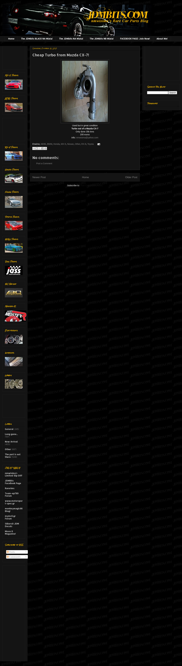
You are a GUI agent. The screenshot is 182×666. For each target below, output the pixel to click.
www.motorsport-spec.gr (14, 502)
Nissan (70, 144)
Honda (56, 144)
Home (11, 38)
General (9, 429)
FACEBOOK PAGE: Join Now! (135, 38)
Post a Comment (44, 163)
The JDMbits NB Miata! (101, 38)
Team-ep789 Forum (12, 494)
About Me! (161, 38)
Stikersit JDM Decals (12, 525)
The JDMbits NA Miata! (71, 38)
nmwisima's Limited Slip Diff (13, 474)
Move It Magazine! (10, 532)
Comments (14, 557)
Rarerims (9, 488)
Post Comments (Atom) (91, 185)
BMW (49, 144)
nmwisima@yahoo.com (87, 137)
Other (77, 144)
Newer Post (39, 177)
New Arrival (11, 441)
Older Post (131, 177)
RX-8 (83, 144)
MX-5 (63, 144)
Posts (11, 552)
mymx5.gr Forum (10, 517)
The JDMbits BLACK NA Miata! (36, 38)
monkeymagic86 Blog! (14, 509)
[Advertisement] (14, 56)
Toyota (90, 144)
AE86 (43, 144)
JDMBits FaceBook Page (13, 482)
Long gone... (11, 434)
